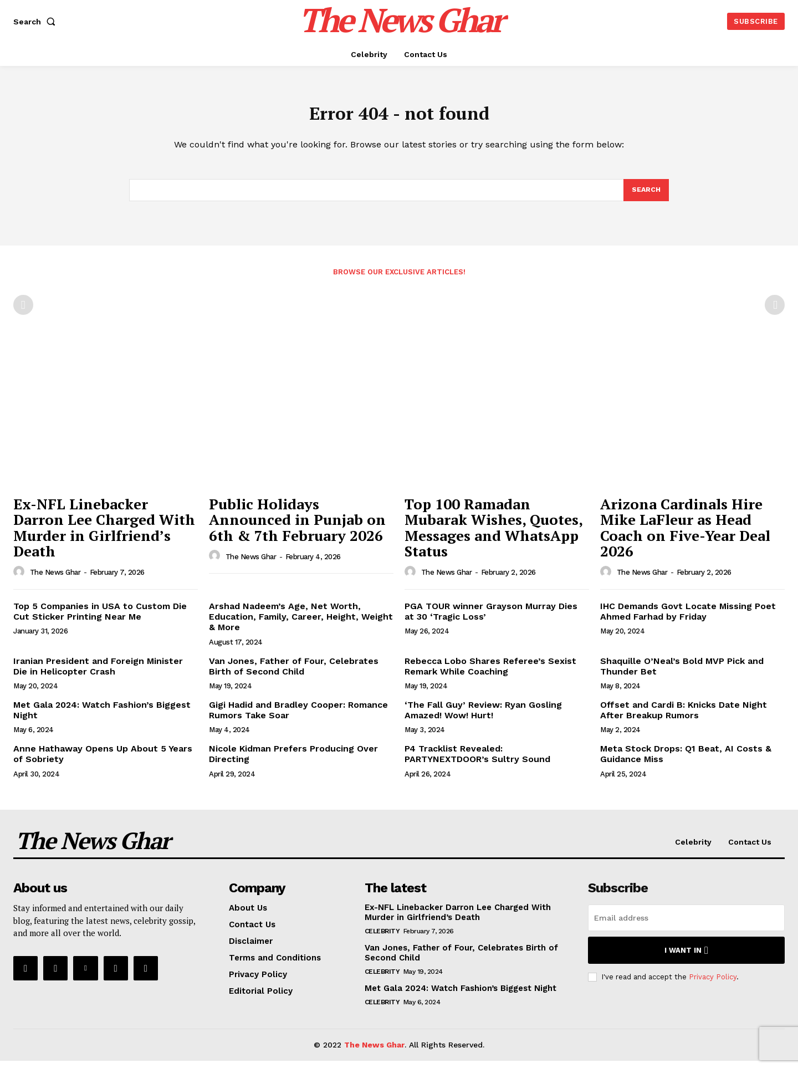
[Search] (645, 196)
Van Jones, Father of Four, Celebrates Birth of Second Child (293, 673)
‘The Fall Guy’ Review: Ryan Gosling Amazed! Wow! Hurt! (483, 717)
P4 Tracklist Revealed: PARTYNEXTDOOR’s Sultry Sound (477, 760)
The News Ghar (55, 579)
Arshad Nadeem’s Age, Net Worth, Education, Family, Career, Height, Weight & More (301, 624)
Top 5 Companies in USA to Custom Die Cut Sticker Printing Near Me (100, 618)
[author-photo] (20, 579)
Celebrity (382, 939)
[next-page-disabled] (775, 312)
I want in (686, 958)
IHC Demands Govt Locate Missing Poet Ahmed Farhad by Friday (688, 618)
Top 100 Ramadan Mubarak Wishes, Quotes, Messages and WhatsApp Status (494, 535)
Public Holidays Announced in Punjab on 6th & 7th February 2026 (297, 527)
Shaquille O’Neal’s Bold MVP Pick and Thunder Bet (682, 673)
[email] (686, 925)
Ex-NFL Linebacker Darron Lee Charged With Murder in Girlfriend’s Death (104, 535)
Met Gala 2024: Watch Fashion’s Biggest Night (460, 996)
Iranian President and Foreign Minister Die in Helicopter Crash (98, 673)
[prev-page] (23, 312)
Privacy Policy (712, 984)
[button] (36, 21)
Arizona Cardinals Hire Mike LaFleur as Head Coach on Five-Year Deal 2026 (685, 535)
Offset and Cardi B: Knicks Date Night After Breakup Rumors (683, 717)
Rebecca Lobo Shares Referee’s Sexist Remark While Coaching (490, 673)
